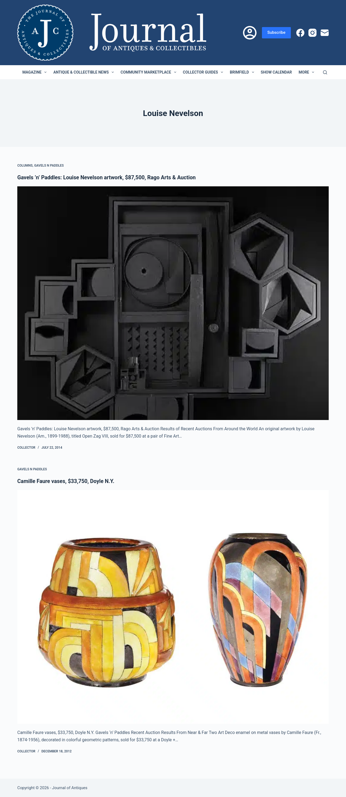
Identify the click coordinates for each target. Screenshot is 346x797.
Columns (25, 165)
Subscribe (276, 32)
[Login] (250, 32)
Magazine (35, 72)
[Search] (325, 72)
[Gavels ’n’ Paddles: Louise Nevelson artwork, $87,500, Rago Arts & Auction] (173, 303)
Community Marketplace (149, 72)
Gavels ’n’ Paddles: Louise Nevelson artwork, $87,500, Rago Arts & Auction (108, 177)
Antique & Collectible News (84, 72)
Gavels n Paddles (49, 165)
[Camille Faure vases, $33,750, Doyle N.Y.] (173, 606)
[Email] (325, 33)
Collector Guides (204, 72)
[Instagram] (312, 33)
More (308, 72)
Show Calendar (276, 72)
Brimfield (243, 72)
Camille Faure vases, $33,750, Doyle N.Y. (66, 481)
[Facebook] (300, 33)
